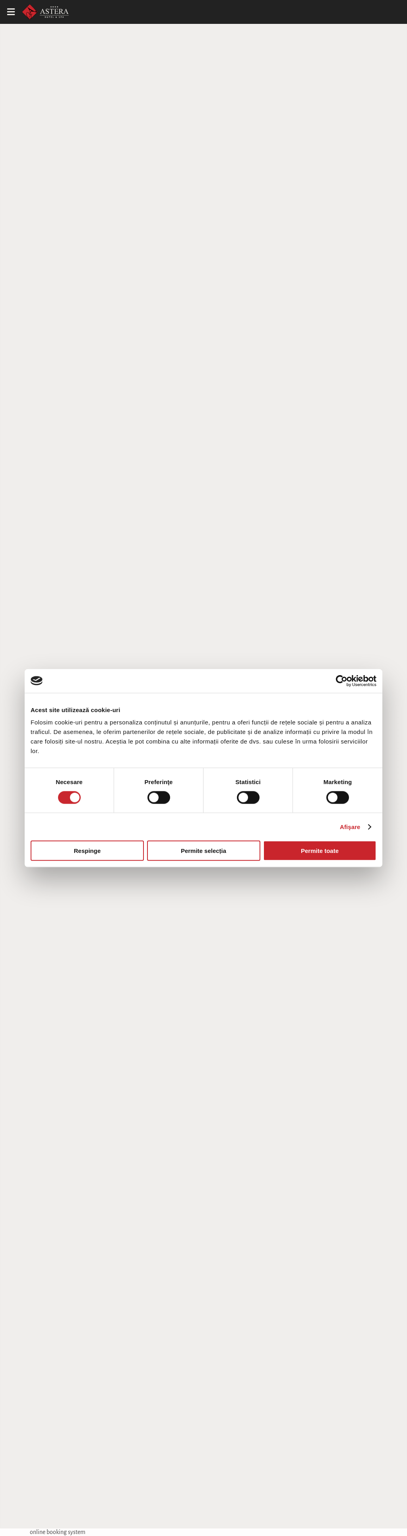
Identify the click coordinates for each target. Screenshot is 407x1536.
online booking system (57, 1532)
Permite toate (320, 850)
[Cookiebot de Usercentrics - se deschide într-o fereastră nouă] (341, 681)
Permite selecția (203, 850)
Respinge (87, 850)
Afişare (350, 826)
